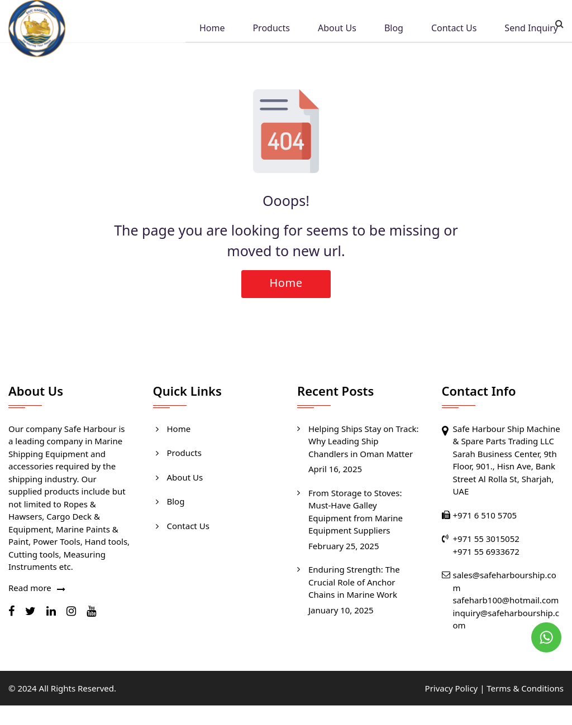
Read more (29, 587)
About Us (337, 29)
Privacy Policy (451, 688)
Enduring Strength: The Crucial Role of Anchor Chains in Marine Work (354, 582)
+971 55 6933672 (486, 551)
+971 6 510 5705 (485, 515)
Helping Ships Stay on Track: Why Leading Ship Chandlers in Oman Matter (363, 441)
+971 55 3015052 (486, 538)
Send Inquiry (531, 29)
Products (271, 29)
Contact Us (453, 29)
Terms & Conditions (525, 688)
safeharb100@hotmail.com (506, 600)
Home (212, 29)
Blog (393, 29)
